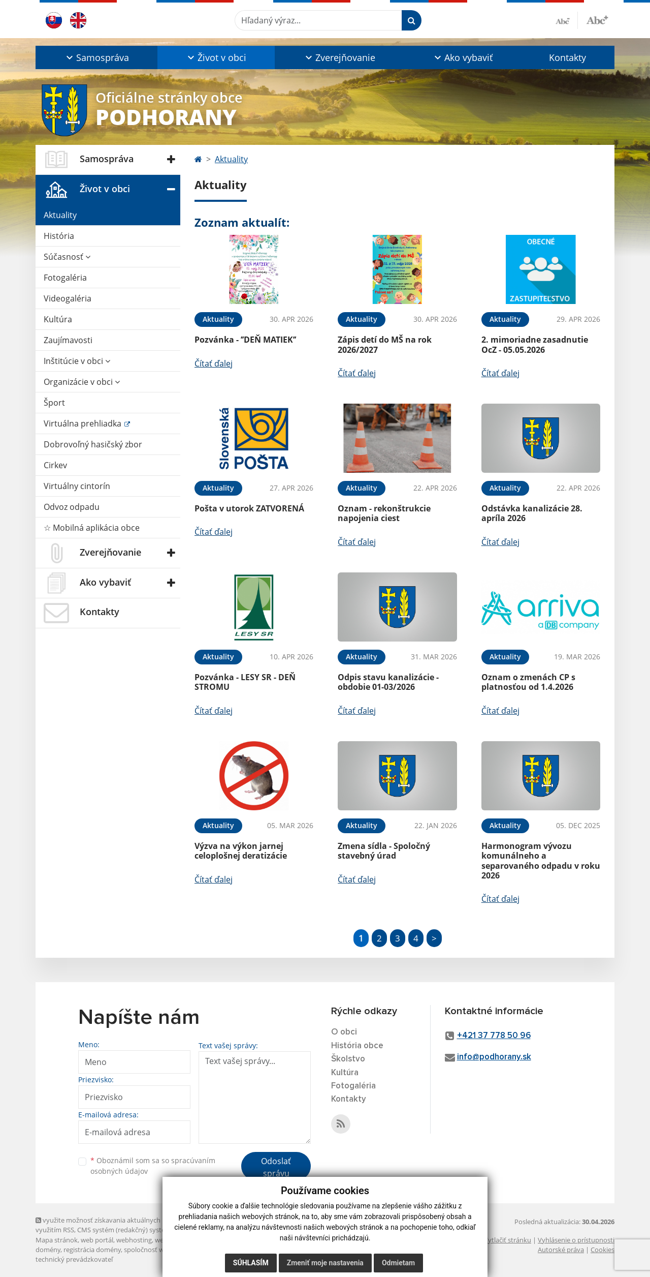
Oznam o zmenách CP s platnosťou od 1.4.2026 (528, 682)
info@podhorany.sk (494, 1057)
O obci (344, 1032)
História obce (357, 1046)
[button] (96, 57)
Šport (54, 402)
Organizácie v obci (82, 381)
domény (48, 1249)
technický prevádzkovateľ (74, 1259)
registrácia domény (92, 1249)
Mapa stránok (57, 1239)
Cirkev (55, 465)
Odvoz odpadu (72, 506)
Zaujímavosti (68, 340)
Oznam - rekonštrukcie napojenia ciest (384, 513)
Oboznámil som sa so (152, 1166)
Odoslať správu (276, 1167)
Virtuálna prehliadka (83, 423)
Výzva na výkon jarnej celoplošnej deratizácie (240, 850)
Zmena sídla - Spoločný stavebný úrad (384, 850)
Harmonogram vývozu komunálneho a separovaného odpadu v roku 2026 (540, 860)
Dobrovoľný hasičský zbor (93, 444)
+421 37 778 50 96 (494, 1035)
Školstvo (348, 1059)
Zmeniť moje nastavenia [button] (325, 1263)
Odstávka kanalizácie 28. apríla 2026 (531, 513)
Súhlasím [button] (251, 1263)
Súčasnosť (67, 256)
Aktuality (60, 215)
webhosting (134, 1239)
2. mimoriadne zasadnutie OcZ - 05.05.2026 (534, 344)
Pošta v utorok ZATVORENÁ (249, 508)
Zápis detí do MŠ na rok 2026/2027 (385, 344)
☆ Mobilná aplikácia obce (92, 527)
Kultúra (58, 319)
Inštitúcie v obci (77, 361)
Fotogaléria (65, 277)
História (59, 235)
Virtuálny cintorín (77, 486)
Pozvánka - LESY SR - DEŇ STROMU (245, 682)
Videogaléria (67, 298)
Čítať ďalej (213, 363)
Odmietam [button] (398, 1263)
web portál (97, 1239)
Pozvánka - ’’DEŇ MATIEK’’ (245, 339)
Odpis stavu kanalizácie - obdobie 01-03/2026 (388, 682)
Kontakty (567, 57)
